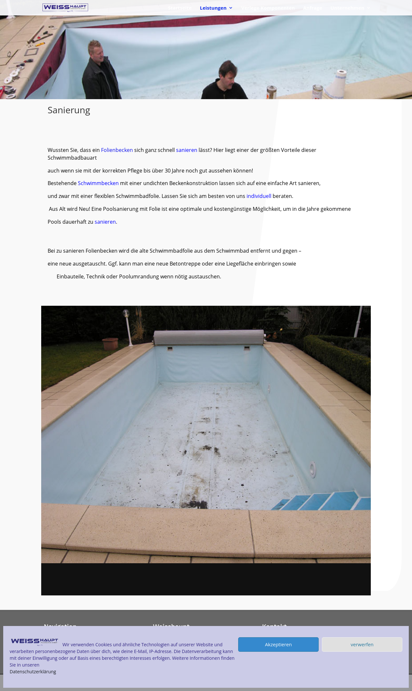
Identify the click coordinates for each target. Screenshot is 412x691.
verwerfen (362, 644)
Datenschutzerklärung (33, 671)
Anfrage (312, 8)
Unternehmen (347, 8)
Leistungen (213, 8)
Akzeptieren (278, 644)
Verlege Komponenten (268, 8)
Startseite (180, 8)
